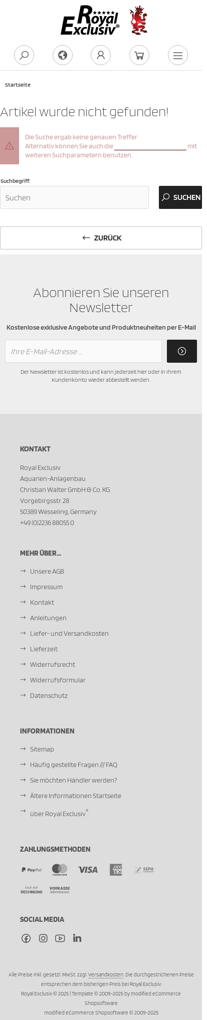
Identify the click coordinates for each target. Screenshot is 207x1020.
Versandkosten (105, 974)
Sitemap (42, 749)
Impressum (46, 587)
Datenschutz (49, 695)
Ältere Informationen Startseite (75, 796)
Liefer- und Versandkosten (69, 633)
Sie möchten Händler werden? (73, 780)
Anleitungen (48, 618)
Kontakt (42, 602)
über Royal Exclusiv (59, 812)
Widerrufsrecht (52, 664)
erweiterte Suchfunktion (150, 146)
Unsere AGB (47, 571)
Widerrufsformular (58, 680)
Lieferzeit (44, 649)
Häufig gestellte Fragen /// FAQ (73, 764)
